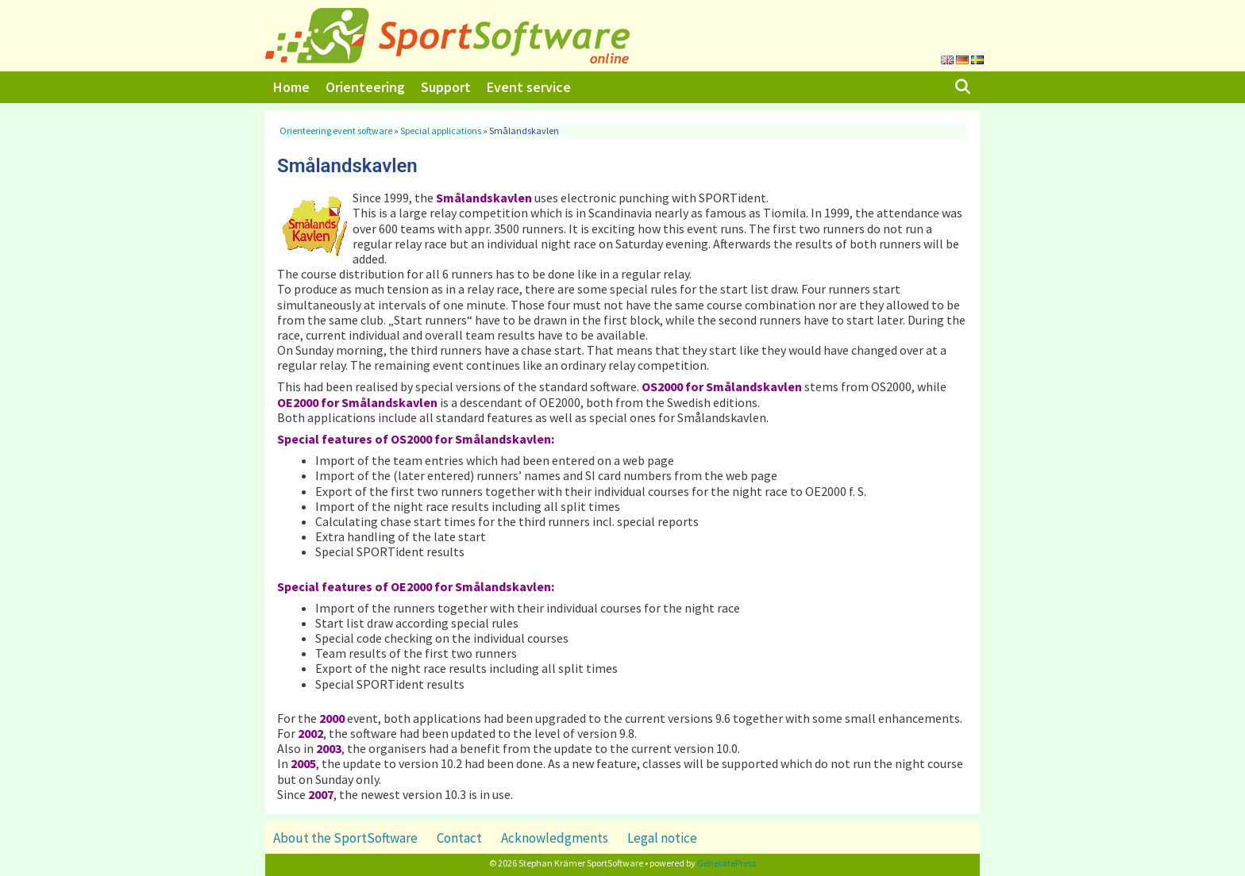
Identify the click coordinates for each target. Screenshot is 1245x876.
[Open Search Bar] (963, 87)
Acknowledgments (554, 838)
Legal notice (662, 838)
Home (291, 87)
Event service (529, 87)
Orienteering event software (335, 130)
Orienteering (365, 87)
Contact (459, 838)
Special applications (440, 130)
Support (446, 87)
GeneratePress (726, 863)
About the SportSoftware (345, 838)
